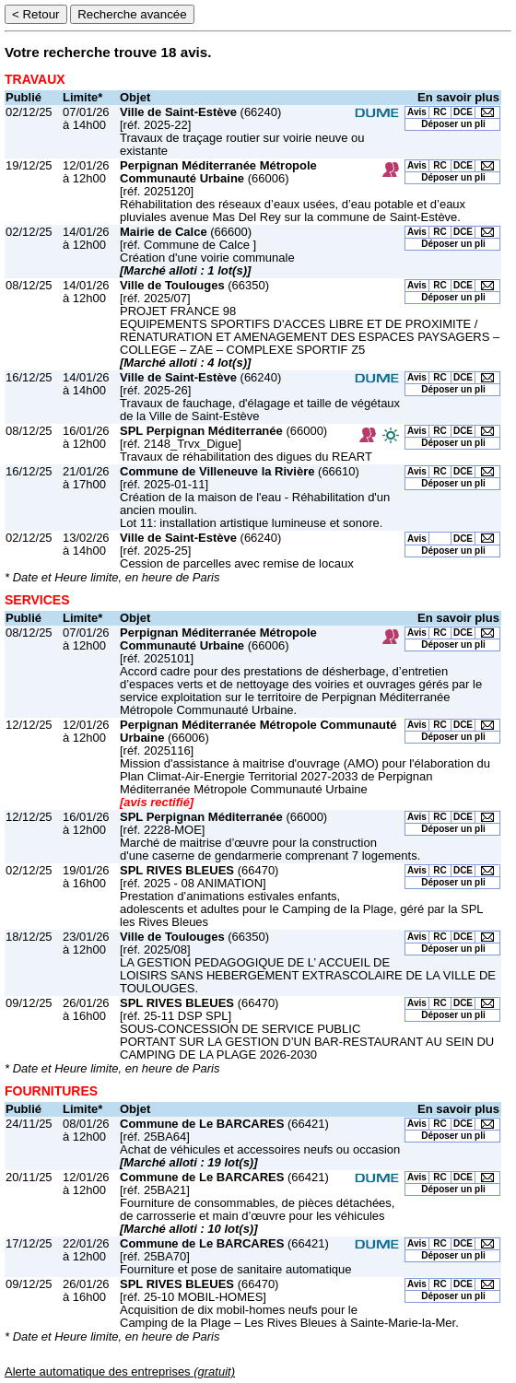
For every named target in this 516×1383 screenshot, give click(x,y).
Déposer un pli (453, 124)
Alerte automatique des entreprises (120, 1371)
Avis (417, 112)
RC (439, 112)
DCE (463, 112)
